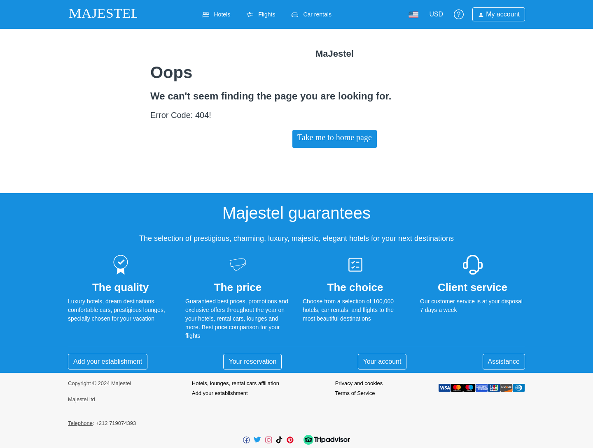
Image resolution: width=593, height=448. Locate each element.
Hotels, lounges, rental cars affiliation (235, 383)
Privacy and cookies (359, 383)
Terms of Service (355, 393)
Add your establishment (107, 361)
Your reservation (252, 361)
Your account (382, 361)
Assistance (504, 361)
